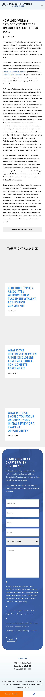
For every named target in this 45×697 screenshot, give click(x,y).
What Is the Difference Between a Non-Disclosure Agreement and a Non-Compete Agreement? (22, 359)
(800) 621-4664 (25, 669)
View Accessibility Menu (19, 684)
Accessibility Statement (35, 684)
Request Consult (11, 694)
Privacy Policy (22, 601)
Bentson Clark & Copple (11, 75)
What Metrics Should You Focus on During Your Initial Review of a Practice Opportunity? (21, 421)
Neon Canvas (25, 687)
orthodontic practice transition (14, 72)
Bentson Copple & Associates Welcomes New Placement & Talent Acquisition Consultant (22, 296)
